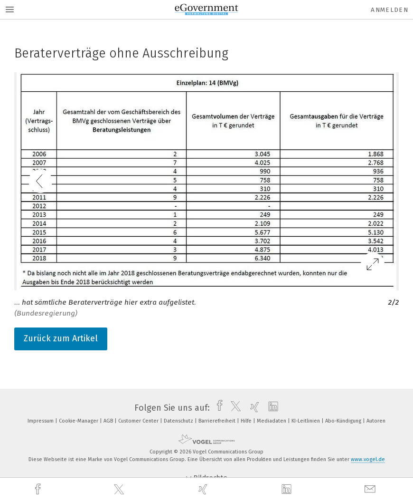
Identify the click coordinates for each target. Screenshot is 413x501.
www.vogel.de (368, 459)
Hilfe (247, 421)
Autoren (375, 421)
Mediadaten (272, 421)
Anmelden (389, 10)
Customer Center (139, 421)
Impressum (41, 421)
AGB (108, 421)
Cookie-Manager (79, 421)
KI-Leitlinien (306, 421)
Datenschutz (179, 421)
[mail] (371, 489)
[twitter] (120, 489)
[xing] (204, 489)
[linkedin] (288, 489)
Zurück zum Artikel (61, 338)
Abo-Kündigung (344, 421)
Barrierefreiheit (217, 421)
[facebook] (39, 489)
